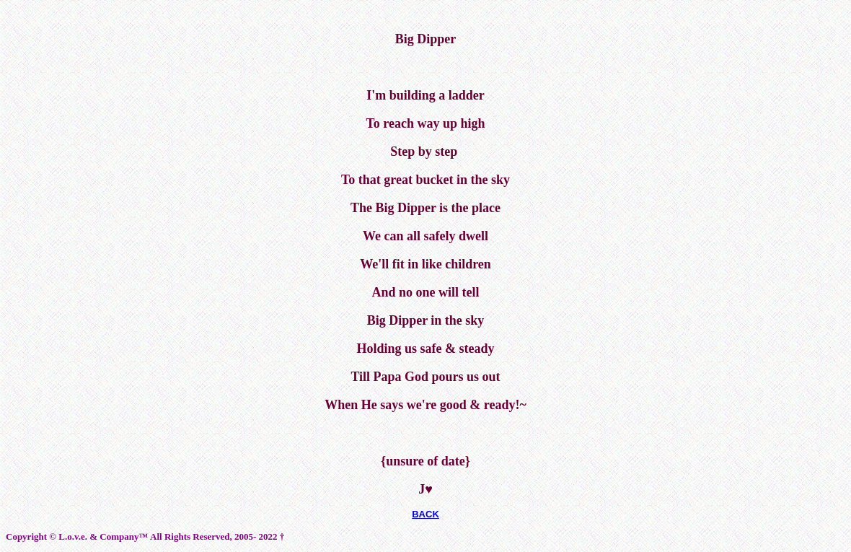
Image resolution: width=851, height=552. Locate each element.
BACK (425, 514)
